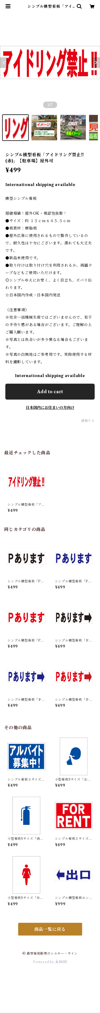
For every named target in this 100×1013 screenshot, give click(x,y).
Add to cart (50, 391)
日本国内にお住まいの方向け (50, 407)
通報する (88, 421)
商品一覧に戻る (50, 929)
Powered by (50, 962)
